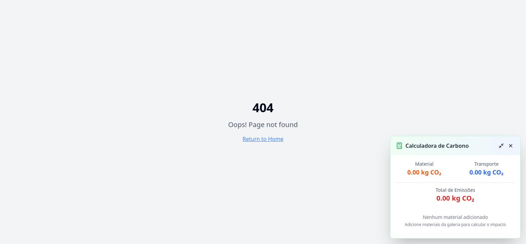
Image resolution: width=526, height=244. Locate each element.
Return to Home (262, 139)
